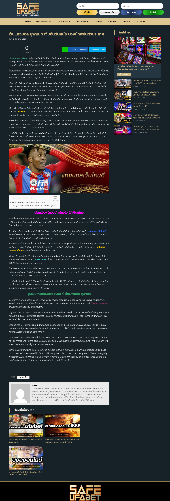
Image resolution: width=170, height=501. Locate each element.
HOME (28, 21)
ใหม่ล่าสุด (125, 32)
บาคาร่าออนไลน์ (82, 21)
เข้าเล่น (87, 12)
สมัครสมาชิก (109, 12)
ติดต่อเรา (127, 21)
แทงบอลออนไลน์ (43, 21)
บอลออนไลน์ (23, 377)
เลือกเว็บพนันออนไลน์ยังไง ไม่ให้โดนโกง (28, 202)
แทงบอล (98, 21)
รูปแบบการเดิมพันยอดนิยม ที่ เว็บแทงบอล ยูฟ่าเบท (36, 205)
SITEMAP (141, 21)
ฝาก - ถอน (131, 12)
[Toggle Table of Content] (54, 198)
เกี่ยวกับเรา (112, 21)
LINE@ (153, 12)
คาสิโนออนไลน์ (63, 21)
